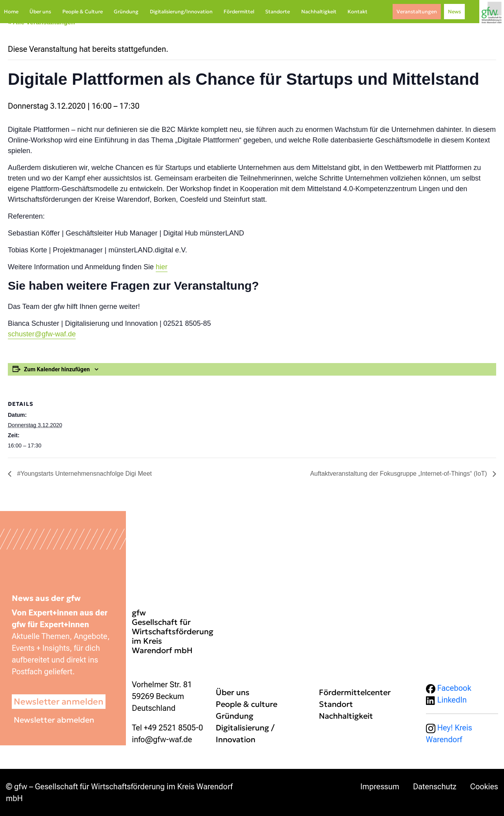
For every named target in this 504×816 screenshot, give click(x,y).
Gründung (126, 11)
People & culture (246, 704)
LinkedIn (446, 700)
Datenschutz (435, 786)
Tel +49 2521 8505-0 (167, 727)
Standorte (277, 11)
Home (11, 11)
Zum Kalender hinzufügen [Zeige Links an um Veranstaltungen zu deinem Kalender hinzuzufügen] (57, 369)
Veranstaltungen (417, 11)
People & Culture (82, 11)
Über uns (40, 11)
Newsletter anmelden (59, 701)
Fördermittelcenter (355, 692)
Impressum (379, 786)
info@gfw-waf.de (162, 739)
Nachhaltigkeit (319, 11)
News (454, 11)
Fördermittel (239, 11)
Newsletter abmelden (54, 720)
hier (161, 267)
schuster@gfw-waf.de (42, 334)
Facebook (448, 688)
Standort (336, 704)
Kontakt (358, 11)
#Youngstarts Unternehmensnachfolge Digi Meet (83, 473)
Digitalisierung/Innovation (181, 11)
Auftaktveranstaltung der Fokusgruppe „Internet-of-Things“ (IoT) (399, 473)
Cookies (484, 786)
